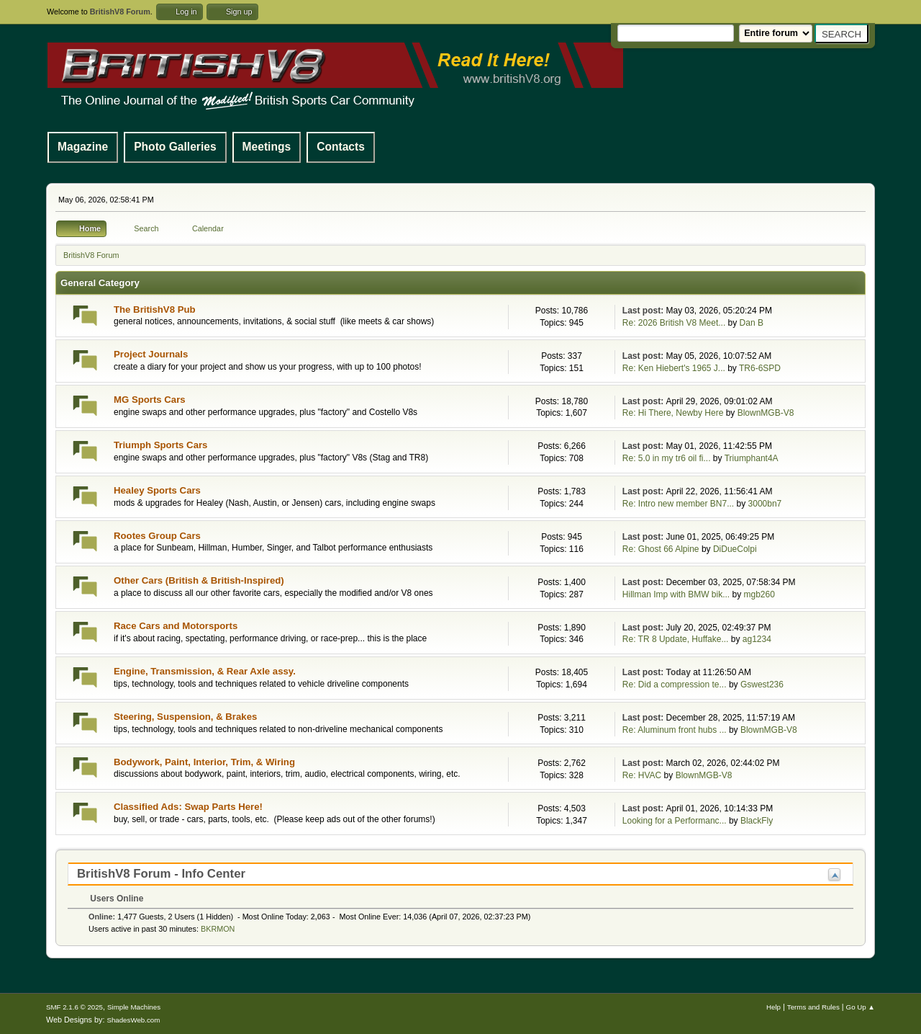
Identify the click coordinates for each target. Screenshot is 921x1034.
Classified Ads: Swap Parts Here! (188, 806)
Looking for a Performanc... (674, 821)
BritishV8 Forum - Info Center (161, 874)
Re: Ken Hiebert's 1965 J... (673, 368)
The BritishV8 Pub (155, 309)
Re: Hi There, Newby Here (673, 413)
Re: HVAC (641, 775)
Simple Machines (133, 1007)
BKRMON (218, 928)
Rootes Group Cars (157, 535)
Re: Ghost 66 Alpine (660, 549)
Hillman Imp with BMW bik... (676, 594)
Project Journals (151, 354)
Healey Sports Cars (157, 490)
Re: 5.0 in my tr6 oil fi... (666, 458)
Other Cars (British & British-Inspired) (199, 580)
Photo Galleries (175, 147)
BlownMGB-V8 (766, 413)
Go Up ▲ (860, 1007)
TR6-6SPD (760, 368)
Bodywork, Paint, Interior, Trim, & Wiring (204, 762)
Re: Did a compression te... (674, 684)
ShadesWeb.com (133, 1020)
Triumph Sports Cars (160, 445)
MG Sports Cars (150, 399)
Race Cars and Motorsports (175, 625)
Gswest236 (762, 684)
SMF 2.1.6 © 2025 (74, 1007)
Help (773, 1007)
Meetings (266, 147)
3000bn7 (765, 504)
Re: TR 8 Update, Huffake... (675, 639)
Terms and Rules (813, 1007)
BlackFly (756, 821)
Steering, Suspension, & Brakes (185, 716)
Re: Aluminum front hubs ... (674, 730)
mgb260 (759, 594)
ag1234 (757, 639)
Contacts (341, 147)
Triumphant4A (752, 458)
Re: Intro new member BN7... (678, 504)
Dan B (751, 323)
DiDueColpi (735, 549)
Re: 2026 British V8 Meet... (673, 323)
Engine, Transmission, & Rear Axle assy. (205, 671)
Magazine (83, 147)
